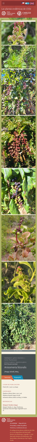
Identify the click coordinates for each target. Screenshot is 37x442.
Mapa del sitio (22, 423)
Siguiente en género (21, 362)
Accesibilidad (13, 423)
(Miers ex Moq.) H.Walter (15, 397)
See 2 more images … (18, 350)
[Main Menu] (3, 3)
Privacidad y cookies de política (18, 425)
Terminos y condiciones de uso (18, 428)
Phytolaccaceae (11, 364)
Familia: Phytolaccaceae (10, 360)
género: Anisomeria (18, 358)
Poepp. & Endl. (11, 395)
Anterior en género (9, 362)
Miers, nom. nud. (12, 393)
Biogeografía (17, 377)
